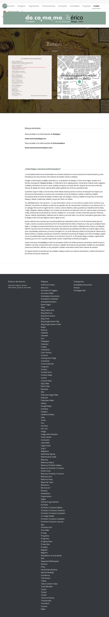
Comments (45, 361)
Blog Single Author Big (50, 321)
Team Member (47, 586)
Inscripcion (45, 440)
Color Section (46, 352)
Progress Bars (46, 541)
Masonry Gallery (47, 462)
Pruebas (44, 547)
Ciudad (43, 347)
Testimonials (46, 600)
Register (44, 550)
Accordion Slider (47, 293)
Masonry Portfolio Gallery (51, 465)
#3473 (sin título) (47, 285)
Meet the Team (47, 482)
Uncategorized (79, 290)
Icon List (44, 428)
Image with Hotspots (49, 434)
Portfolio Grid (46, 527)
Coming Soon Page (48, 358)
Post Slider (45, 530)
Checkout (44, 344)
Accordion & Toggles (49, 290)
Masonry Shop (47, 479)
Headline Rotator (47, 414)
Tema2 (43, 592)
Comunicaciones (47, 364)
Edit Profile (45, 386)
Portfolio (44, 505)
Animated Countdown (49, 299)
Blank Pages (46, 304)
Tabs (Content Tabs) (49, 584)
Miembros (45, 485)
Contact (44, 369)
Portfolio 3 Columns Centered (53, 510)
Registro (44, 552)
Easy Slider (45, 383)
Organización (46, 496)
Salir (42, 558)
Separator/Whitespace (50, 561)
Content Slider (46, 375)
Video (43, 609)
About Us (44, 287)
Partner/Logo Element (50, 502)
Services (44, 564)
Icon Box (44, 426)
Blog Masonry (46, 313)
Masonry (44, 460)
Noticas (77, 287)
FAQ (42, 392)
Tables (43, 581)
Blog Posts (45, 318)
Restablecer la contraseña (51, 555)
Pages (43, 499)
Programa (45, 536)
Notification (45, 493)
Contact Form (46, 372)
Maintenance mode (48, 457)
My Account (45, 488)
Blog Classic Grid (47, 310)
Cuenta (44, 378)
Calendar (44, 333)
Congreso (45, 366)
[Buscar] (22, 11)
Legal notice (46, 445)
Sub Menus (45, 575)
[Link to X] (2, 16)
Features (44, 397)
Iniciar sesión (46, 437)
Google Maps (46, 406)
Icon (42, 423)
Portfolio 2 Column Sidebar (51, 507)
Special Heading (47, 572)
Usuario (44, 606)
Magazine (45, 451)
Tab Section (45, 578)
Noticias (44, 491)
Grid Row (44, 409)
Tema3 (43, 595)
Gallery (43, 403)
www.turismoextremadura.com (38, 147)
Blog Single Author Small (51, 324)
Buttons (44, 330)
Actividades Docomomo (50, 296)
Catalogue (45, 341)
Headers (44, 412)
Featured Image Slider (49, 395)
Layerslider (45, 443)
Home (43, 420)
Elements (44, 389)
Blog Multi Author (48, 316)
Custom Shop (46, 381)
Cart (42, 338)
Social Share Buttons (49, 569)
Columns (44, 355)
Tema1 (43, 589)
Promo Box (45, 544)
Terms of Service (47, 598)
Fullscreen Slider (47, 400)
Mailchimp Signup (48, 454)
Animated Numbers (48, 302)
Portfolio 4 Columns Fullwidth (52, 519)
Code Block (45, 349)
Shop (43, 567)
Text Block (45, 603)
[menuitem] (9, 6)
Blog (43, 307)
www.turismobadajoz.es (35, 138)
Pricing (43, 533)
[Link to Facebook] (6, 16)
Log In (43, 448)
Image (43, 431)
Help (43, 417)
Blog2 (43, 327)
